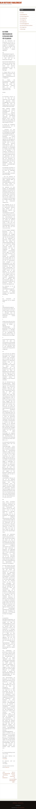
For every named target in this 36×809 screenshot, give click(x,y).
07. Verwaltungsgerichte (24, 23)
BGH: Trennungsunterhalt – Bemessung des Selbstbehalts (5, 775)
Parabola (18, 807)
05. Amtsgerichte (23, 20)
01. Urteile (22, 12)
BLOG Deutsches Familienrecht (11, 3)
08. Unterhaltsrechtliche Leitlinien (26, 25)
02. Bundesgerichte (23, 14)
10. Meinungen (22, 29)
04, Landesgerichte (23, 18)
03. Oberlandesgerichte (24, 16)
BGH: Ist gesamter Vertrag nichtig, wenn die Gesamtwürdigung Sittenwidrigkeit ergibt (13, 777)
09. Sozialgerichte (23, 27)
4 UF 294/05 (4, 758)
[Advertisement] (8, 791)
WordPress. (22, 807)
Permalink (7, 767)
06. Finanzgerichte (23, 21)
